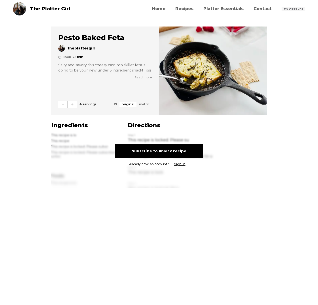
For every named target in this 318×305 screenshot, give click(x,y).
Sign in (180, 164)
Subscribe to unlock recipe (159, 151)
